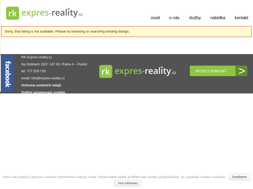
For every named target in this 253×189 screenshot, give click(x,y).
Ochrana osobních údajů (41, 85)
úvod (155, 17)
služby (195, 17)
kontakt (241, 17)
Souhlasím (239, 177)
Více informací (128, 183)
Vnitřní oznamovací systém (43, 92)
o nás (174, 17)
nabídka (217, 17)
